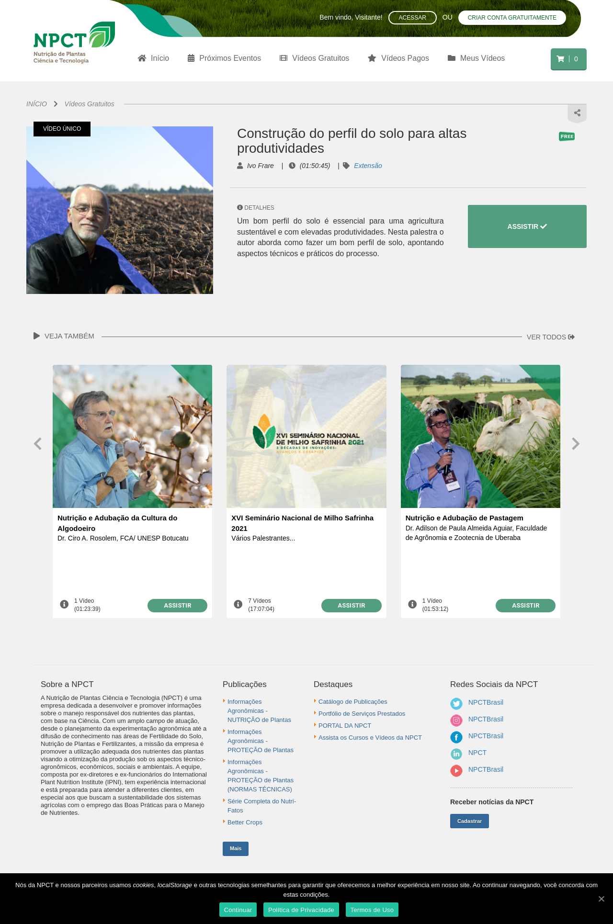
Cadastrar (469, 821)
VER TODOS (551, 337)
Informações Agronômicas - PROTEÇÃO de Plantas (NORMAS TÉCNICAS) (260, 775)
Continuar (238, 909)
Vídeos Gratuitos (89, 104)
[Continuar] (601, 898)
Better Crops (244, 822)
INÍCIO (36, 104)
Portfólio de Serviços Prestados (361, 713)
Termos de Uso (372, 909)
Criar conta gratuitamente (512, 17)
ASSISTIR (527, 226)
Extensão (368, 165)
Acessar (412, 17)
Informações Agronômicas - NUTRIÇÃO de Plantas (259, 710)
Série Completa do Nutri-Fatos (261, 806)
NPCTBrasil (485, 702)
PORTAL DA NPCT (344, 725)
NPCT (477, 752)
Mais (235, 848)
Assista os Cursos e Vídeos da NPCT (370, 737)
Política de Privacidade (301, 909)
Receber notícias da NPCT (492, 802)
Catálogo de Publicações (352, 701)
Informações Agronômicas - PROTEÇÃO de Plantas (260, 741)
